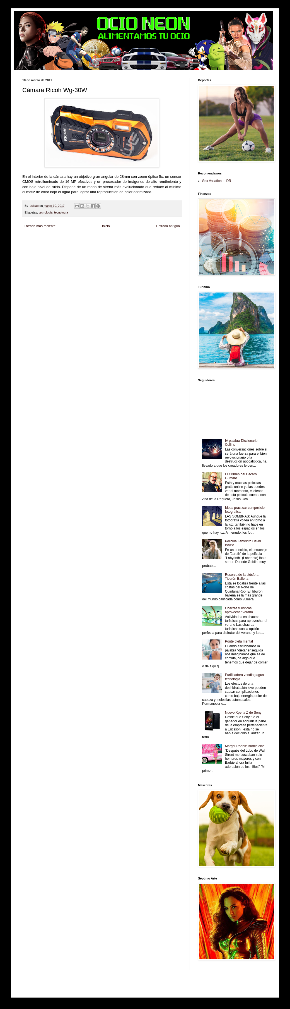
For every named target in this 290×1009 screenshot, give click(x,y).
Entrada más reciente (39, 226)
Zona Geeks (157, 239)
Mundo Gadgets (141, 243)
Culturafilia (168, 248)
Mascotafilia (51, 248)
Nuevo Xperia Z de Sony (243, 713)
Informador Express (93, 239)
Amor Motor (29, 253)
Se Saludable (112, 248)
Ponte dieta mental (239, 641)
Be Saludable (52, 239)
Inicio (106, 226)
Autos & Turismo (161, 243)
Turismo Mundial (93, 248)
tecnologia (45, 212)
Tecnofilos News (47, 243)
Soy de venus (66, 243)
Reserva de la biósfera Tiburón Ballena (241, 577)
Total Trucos (107, 243)
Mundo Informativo (70, 248)
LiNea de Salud (70, 239)
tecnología (61, 212)
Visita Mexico (130, 248)
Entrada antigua (168, 226)
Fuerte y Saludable (87, 243)
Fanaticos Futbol (32, 248)
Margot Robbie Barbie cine (245, 746)
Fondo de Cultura (138, 239)
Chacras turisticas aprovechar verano (239, 610)
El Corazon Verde (150, 248)
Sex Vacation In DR (216, 181)
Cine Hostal (122, 243)
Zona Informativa (32, 239)
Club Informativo (116, 239)
